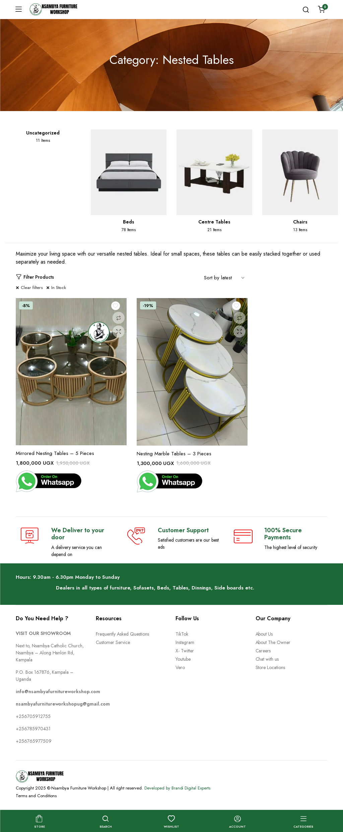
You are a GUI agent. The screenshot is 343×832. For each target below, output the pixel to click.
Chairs (300, 221)
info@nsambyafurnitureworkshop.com (58, 691)
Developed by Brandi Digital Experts (177, 788)
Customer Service (113, 642)
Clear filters (32, 287)
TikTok (182, 634)
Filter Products (35, 277)
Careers (263, 650)
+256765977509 (34, 741)
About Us (264, 634)
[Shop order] (226, 277)
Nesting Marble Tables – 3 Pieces (174, 453)
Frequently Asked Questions (122, 634)
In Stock (58, 287)
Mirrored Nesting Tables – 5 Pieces (55, 453)
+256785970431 (33, 728)
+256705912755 (33, 716)
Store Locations (270, 667)
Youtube (183, 659)
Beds (128, 221)
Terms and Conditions (36, 796)
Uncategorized (43, 132)
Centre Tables (214, 221)
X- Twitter (185, 650)
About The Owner (273, 642)
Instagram (185, 642)
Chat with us (267, 659)
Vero (180, 667)
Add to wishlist (117, 307)
